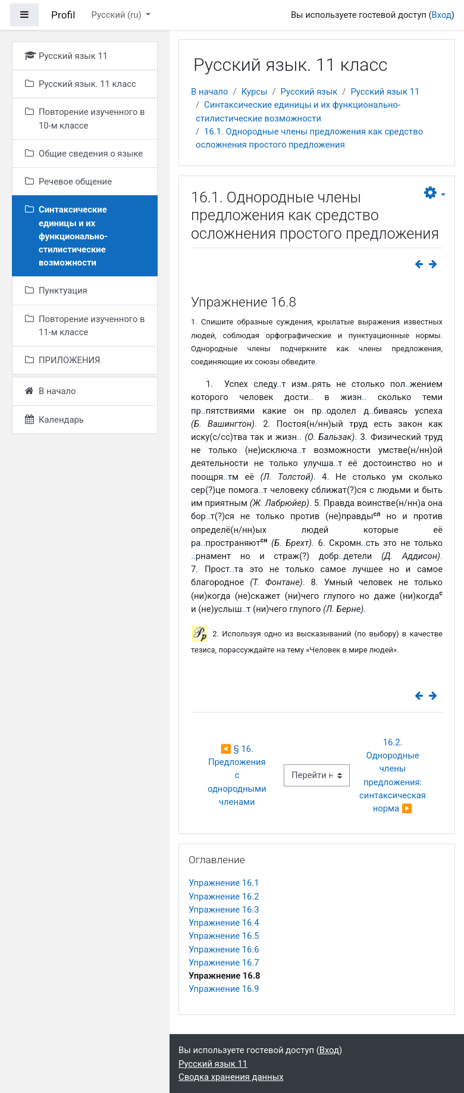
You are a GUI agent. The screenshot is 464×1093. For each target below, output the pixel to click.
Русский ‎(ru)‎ (118, 15)
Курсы (255, 91)
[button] (435, 193)
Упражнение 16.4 (224, 922)
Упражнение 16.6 (224, 949)
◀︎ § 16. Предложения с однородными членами (238, 775)
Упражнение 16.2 (224, 896)
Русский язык (309, 91)
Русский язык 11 (384, 91)
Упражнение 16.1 (224, 882)
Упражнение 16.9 (224, 988)
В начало (209, 91)
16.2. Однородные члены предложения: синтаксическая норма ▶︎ (393, 775)
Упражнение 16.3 (224, 909)
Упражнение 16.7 (224, 962)
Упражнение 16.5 (224, 935)
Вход (442, 15)
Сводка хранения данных (230, 1077)
